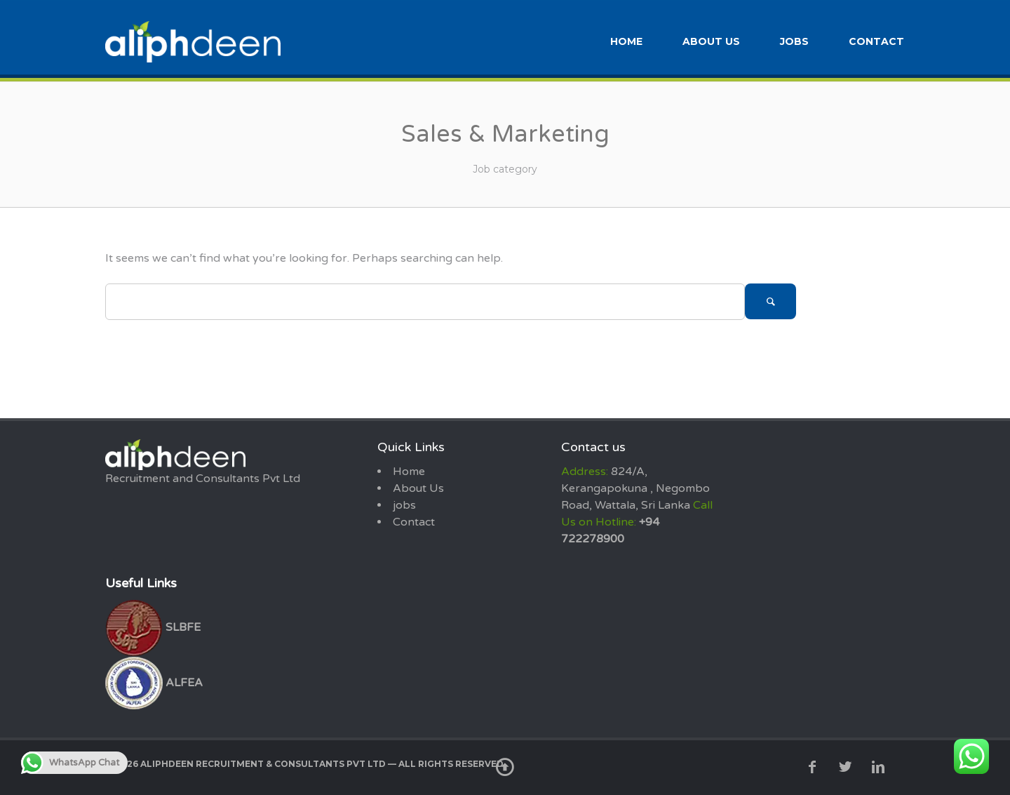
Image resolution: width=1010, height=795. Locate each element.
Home (626, 40)
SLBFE (153, 626)
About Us (711, 40)
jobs (794, 40)
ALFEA (154, 681)
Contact (876, 40)
